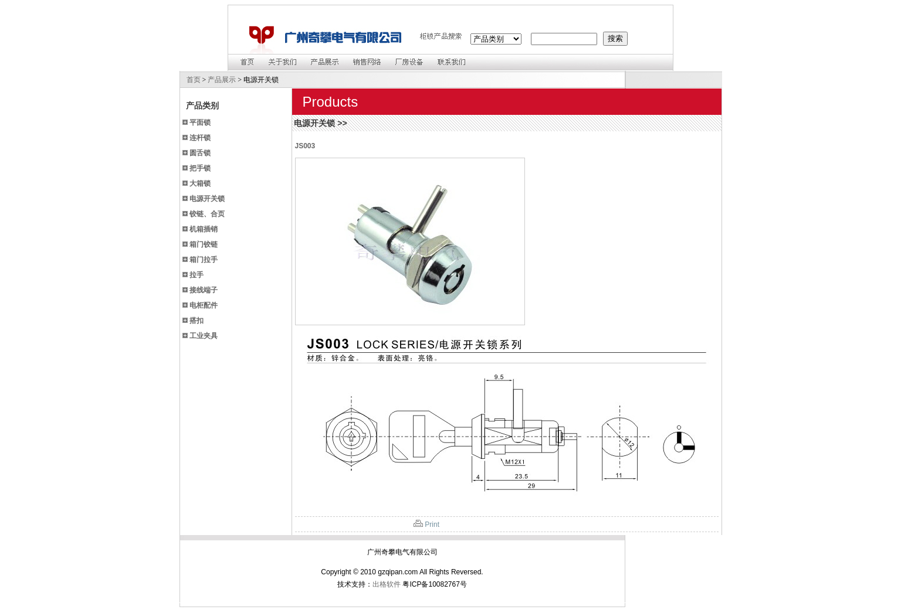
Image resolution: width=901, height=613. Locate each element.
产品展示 (222, 80)
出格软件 (386, 584)
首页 (193, 80)
